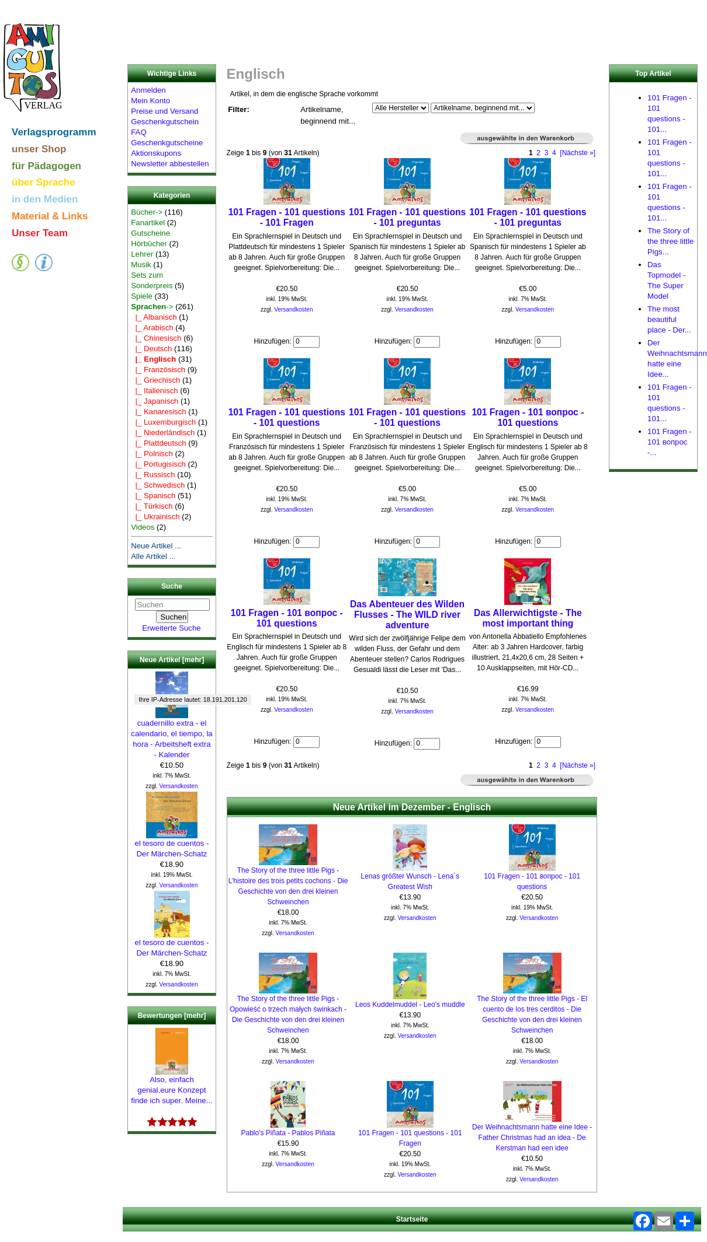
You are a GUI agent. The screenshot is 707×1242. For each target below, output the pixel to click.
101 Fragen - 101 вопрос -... (669, 442)
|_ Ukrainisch (155, 516)
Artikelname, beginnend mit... (327, 115)
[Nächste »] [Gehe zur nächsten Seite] (577, 153)
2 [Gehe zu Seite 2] (538, 153)
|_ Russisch (153, 474)
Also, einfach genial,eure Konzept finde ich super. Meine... (171, 1086)
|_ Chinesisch (156, 338)
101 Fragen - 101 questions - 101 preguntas (407, 217)
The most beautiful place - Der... (669, 319)
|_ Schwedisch (158, 485)
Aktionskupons (156, 153)
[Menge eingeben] (306, 342)
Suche (171, 587)
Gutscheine (150, 233)
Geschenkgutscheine (167, 142)
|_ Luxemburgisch (163, 422)
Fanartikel (148, 222)
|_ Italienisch (154, 390)
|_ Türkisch (151, 506)
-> (152, 306)
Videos (142, 527)
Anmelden (148, 90)
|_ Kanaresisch (158, 411)
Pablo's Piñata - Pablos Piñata (288, 1133)
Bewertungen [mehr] (172, 1016)
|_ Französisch (158, 369)
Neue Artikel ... (156, 545)
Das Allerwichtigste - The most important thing (528, 618)
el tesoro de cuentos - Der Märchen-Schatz (172, 844)
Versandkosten (179, 786)
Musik (141, 264)
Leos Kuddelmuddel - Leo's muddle (410, 1004)
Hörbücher (149, 243)
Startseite (412, 1219)
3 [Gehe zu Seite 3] (547, 153)
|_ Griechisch (155, 380)
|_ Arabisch (152, 327)
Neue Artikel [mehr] (172, 660)
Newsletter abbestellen (170, 163)
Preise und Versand (164, 111)
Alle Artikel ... (153, 556)
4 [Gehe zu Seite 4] (554, 153)
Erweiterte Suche (171, 628)
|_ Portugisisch (158, 464)
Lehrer (142, 254)
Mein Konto (150, 100)
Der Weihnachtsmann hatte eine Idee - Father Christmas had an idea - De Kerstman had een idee (532, 1137)
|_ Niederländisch (163, 432)
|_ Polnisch (152, 453)
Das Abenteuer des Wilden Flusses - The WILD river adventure (407, 614)
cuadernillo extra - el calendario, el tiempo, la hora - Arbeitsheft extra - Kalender (171, 735)
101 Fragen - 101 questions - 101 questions (286, 417)
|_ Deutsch (151, 348)
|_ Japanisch (154, 401)
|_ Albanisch (153, 317)
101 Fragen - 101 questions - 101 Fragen (286, 217)
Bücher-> (146, 212)
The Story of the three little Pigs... (670, 241)
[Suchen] (172, 605)
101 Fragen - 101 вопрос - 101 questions (528, 417)
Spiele (142, 296)
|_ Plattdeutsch (158, 443)
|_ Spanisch (153, 495)
